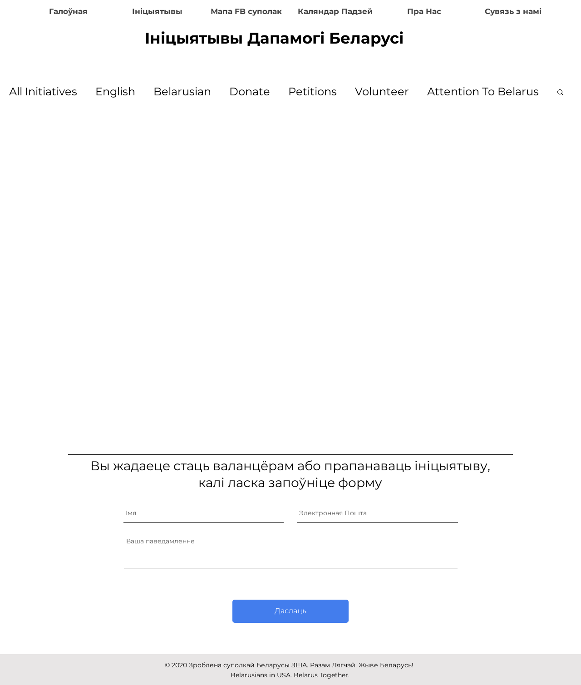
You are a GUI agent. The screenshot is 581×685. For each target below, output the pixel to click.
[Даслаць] (290, 611)
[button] (560, 93)
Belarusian (182, 91)
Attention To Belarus (483, 91)
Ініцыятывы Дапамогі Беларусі (274, 38)
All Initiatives (43, 91)
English (115, 91)
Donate (249, 91)
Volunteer (382, 91)
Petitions (312, 91)
